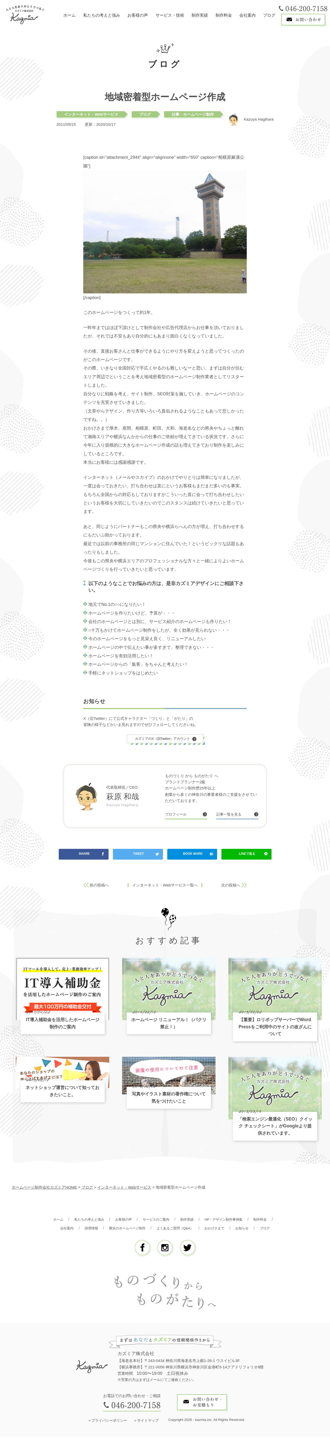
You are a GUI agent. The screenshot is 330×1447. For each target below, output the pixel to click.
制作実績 (200, 15)
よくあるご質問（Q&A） (209, 1230)
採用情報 (116, 1230)
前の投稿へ (99, 887)
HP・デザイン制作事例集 (243, 1221)
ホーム (69, 15)
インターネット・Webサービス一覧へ (165, 887)
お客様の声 (137, 15)
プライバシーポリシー (109, 1431)
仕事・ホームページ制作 (193, 114)
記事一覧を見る (231, 815)
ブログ (269, 15)
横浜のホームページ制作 (156, 1230)
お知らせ (153, 1239)
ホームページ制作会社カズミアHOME (44, 1189)
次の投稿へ (230, 887)
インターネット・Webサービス (91, 114)
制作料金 (224, 15)
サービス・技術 (170, 15)
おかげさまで (252, 1230)
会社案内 (247, 15)
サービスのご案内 (168, 1221)
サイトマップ (148, 1431)
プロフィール (178, 815)
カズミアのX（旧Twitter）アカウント (162, 739)
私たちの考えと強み (101, 15)
